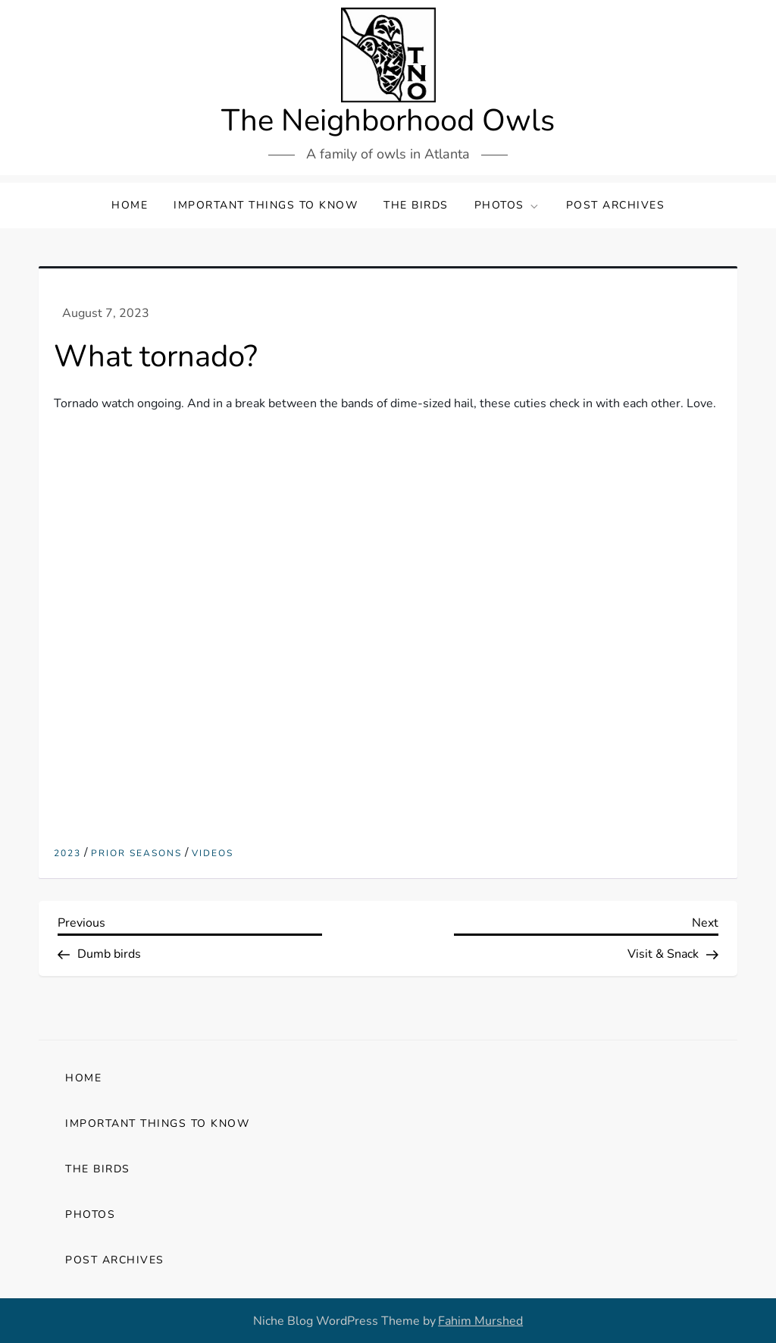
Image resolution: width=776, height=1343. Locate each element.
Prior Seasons (136, 853)
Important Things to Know (266, 205)
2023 (67, 853)
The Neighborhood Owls (388, 120)
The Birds (416, 205)
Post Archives (615, 205)
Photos (507, 205)
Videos (212, 853)
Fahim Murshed (480, 1321)
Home (129, 205)
